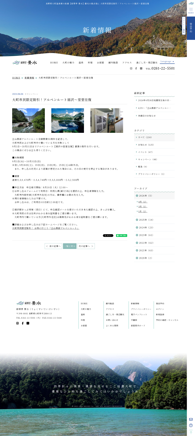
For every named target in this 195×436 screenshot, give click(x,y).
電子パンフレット (139, 314)
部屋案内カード (138, 325)
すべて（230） (145, 137)
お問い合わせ (112, 320)
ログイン (160, 309)
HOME (54, 62)
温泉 (81, 62)
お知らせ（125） (146, 144)
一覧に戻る (69, 246)
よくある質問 (112, 325)
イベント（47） (146, 152)
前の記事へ (55, 246)
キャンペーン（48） (148, 159)
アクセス (127, 62)
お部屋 (100, 62)
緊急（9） (143, 166)
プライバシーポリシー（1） (152, 174)
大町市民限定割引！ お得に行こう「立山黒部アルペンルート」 (45, 228)
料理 (90, 62)
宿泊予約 (160, 303)
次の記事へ (85, 246)
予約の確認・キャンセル (167, 320)
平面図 (134, 320)
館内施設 (113, 62)
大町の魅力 (68, 62)
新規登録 (160, 314)
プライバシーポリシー (141, 309)
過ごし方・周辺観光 (147, 62)
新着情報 (135, 303)
